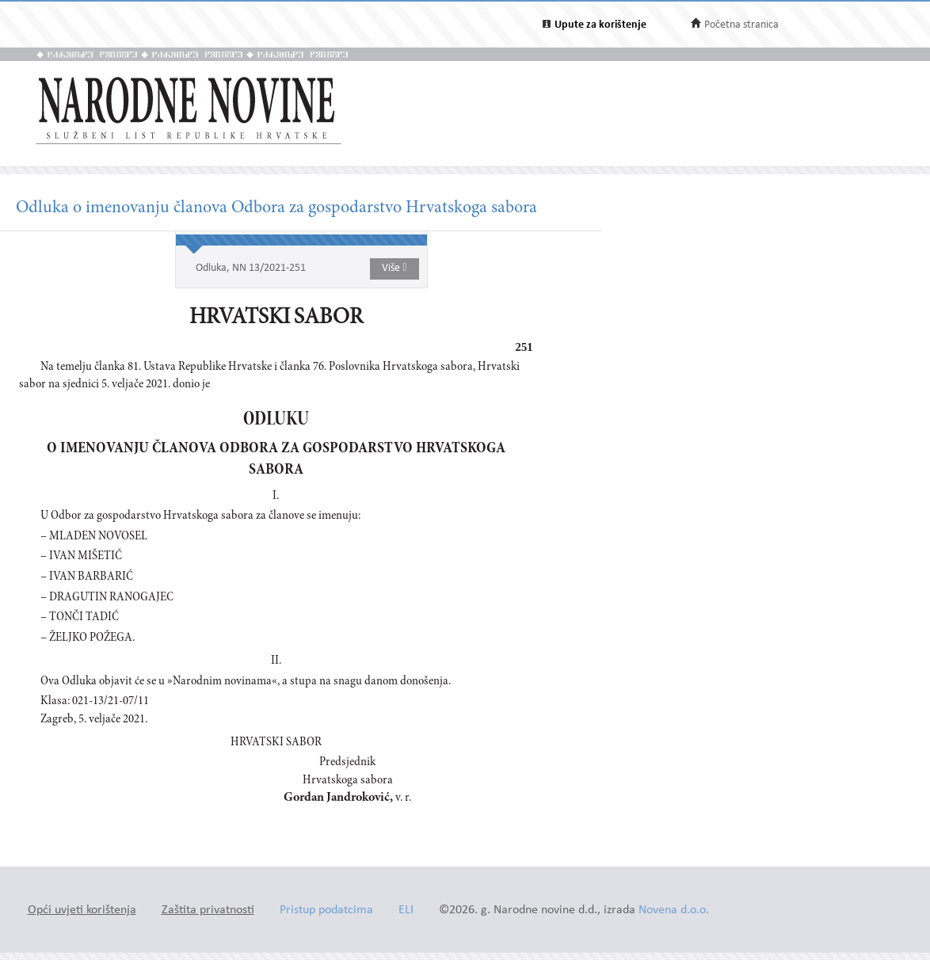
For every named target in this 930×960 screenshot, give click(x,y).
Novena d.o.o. (673, 910)
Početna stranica (741, 25)
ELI (406, 910)
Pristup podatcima (326, 910)
